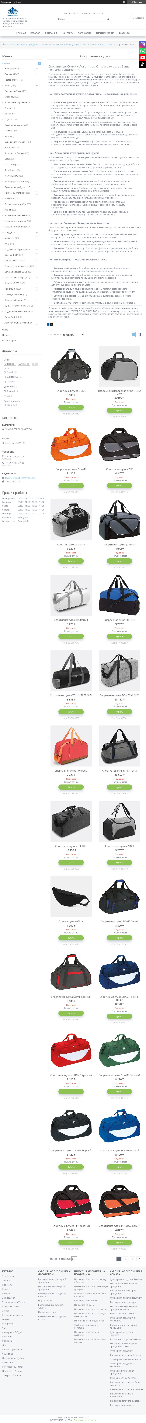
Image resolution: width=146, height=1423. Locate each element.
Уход (6, 243)
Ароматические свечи (15, 215)
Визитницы (7, 1336)
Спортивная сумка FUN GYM (71, 770)
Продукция (9, 288)
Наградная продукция (15, 221)
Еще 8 (9, 396)
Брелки (8, 158)
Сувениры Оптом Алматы (123, 1377)
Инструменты (11, 175)
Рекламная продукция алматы (125, 1339)
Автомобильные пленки (16, 322)
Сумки (110, 44)
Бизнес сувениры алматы (123, 1313)
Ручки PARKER (11, 317)
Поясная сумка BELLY (71, 921)
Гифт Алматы (45, 1300)
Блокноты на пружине (15, 102)
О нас (5, 329)
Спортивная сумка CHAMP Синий (119, 1150)
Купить (71, 407)
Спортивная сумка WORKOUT (71, 619)
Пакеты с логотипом (14, 192)
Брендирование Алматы (86, 1300)
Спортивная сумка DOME (71, 390)
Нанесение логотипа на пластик (90, 1309)
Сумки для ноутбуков (15, 187)
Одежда (8, 74)
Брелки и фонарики (12, 1349)
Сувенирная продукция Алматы (126, 1279)
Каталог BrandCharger (15, 226)
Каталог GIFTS (11, 283)
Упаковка (9, 198)
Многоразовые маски (13, 1366)
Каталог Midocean (13, 300)
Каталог (35, 33)
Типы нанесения (105, 33)
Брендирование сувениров (123, 1302)
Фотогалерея (9, 340)
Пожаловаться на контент (85, 1420)
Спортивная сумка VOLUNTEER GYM (71, 695)
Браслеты (9, 238)
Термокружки (11, 79)
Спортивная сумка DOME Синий (119, 921)
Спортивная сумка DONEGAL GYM (119, 695)
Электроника (11, 68)
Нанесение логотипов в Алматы (126, 1389)
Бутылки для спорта (12, 1315)
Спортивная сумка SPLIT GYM (119, 770)
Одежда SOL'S (11, 260)
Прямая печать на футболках (89, 1320)
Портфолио (84, 33)
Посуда (8, 232)
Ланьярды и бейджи (14, 153)
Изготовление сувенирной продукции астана (123, 1345)
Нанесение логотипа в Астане (125, 1400)
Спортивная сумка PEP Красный (71, 1225)
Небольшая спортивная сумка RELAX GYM (119, 392)
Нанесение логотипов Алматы (125, 1355)
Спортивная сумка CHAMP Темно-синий (119, 998)
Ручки (7, 85)
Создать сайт (6, 2)
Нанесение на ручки (84, 1304)
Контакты (67, 33)
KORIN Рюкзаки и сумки (16, 305)
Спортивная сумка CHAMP (71, 469)
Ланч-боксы (10, 170)
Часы (7, 136)
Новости (6, 335)
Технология (8, 1276)
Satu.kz (86, 1417)
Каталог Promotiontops (93, 44)
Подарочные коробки (15, 204)
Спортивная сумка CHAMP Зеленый (119, 1075)
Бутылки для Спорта (14, 141)
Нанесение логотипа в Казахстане (121, 1395)
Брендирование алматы (122, 1405)
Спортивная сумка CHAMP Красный (71, 1075)
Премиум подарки (13, 294)
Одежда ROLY (11, 254)
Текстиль (7, 1280)
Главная (21, 33)
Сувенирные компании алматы (125, 1359)
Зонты (7, 113)
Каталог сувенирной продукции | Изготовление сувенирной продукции (43, 44)
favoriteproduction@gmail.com (20, 478)
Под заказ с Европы (14, 249)
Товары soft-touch (11, 1375)
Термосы (9, 130)
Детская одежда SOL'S (15, 271)
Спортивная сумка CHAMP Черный (71, 1150)
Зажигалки (7, 1362)
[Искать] (108, 19)
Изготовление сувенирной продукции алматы (123, 1308)
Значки (7, 209)
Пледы (7, 108)
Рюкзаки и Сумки (12, 91)
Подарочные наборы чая (17, 311)
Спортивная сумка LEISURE (71, 846)
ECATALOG (124, 33)
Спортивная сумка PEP (119, 469)
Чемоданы (9, 147)
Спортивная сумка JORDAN (119, 544)
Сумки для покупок (14, 125)
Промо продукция (47, 1312)
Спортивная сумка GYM (71, 544)
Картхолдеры (11, 164)
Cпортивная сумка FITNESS (119, 619)
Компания (51, 33)
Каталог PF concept (14, 277)
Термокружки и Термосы (14, 1302)
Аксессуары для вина (15, 181)
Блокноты (9, 96)
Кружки (8, 119)
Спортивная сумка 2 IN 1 (119, 846)
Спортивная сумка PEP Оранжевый (119, 1225)
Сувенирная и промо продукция (126, 1297)
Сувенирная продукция (121, 1350)
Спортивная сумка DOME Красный (71, 996)
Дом (4, 1345)
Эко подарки (8, 1297)
